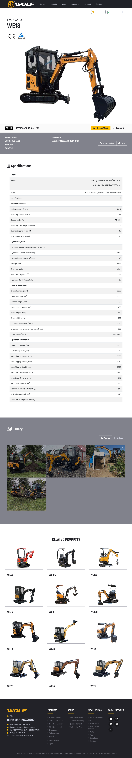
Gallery (35, 128)
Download (94, 738)
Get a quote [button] (98, 12)
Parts (92, 732)
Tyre (51, 743)
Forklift (51, 736)
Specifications (23, 128)
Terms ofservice (98, 753)
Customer (75, 4)
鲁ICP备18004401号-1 (111, 753)
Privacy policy (87, 753)
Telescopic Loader (56, 721)
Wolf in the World (76, 727)
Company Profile (76, 718)
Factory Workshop (77, 721)
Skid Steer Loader (56, 727)
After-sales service (93, 727)
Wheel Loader (54, 718)
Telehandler (54, 733)
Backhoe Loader (55, 724)
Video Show (94, 723)
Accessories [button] (107, 143)
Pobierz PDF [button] (119, 128)
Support (87, 4)
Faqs (92, 735)
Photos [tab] (105, 438)
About (64, 4)
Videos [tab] (118, 438)
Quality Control (76, 724)
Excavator (53, 730)
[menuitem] (42, 4)
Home (42, 4)
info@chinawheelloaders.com (22, 727)
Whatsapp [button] (113, 12)
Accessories (54, 740)
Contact (99, 4)
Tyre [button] (121, 143)
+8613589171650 (34, 730)
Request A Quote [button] (100, 128)
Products (53, 4)
